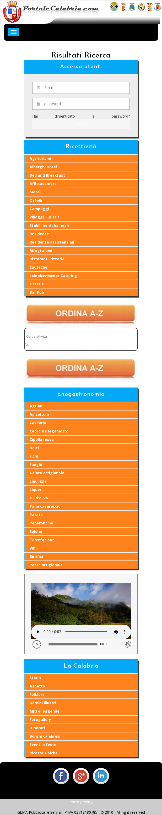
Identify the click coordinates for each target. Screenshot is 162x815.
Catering (53, 275)
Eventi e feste (43, 744)
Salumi (36, 531)
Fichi (34, 456)
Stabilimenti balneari (49, 225)
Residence (39, 233)
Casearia (38, 422)
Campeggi (39, 208)
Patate (36, 514)
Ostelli (36, 200)
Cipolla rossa (42, 439)
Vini (33, 548)
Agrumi (37, 405)
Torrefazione (42, 539)
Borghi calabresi (45, 736)
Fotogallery (40, 719)
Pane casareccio (45, 506)
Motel (35, 191)
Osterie (37, 283)
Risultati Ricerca (81, 55)
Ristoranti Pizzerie (47, 258)
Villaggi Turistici (45, 217)
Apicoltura (39, 414)
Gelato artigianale (47, 472)
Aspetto (37, 686)
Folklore (37, 694)
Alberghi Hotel (43, 166)
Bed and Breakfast (47, 175)
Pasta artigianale (46, 564)
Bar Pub (37, 292)
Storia (35, 677)
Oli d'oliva (39, 497)
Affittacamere (43, 183)
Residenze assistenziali (52, 242)
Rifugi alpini (41, 250)
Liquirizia (38, 481)
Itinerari (37, 727)
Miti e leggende (45, 711)
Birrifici (36, 556)
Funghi (36, 464)
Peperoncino (41, 523)
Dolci (34, 447)
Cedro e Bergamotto (49, 431)
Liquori (36, 489)
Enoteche (38, 267)
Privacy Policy (81, 801)
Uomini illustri (43, 702)
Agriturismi (40, 158)
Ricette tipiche (44, 752)
